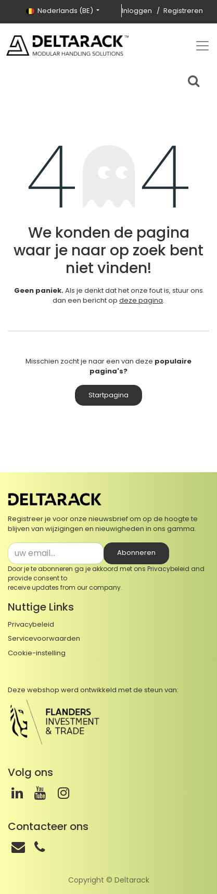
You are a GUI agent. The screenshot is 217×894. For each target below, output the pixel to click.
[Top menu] (202, 45)
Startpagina (108, 395)
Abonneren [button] (136, 553)
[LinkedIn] (17, 793)
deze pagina (141, 300)
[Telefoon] (39, 847)
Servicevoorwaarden (44, 638)
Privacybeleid (168, 568)
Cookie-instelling (37, 653)
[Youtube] (40, 793)
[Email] (18, 847)
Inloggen (137, 11)
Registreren (183, 11)
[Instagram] (63, 793)
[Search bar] (193, 79)
